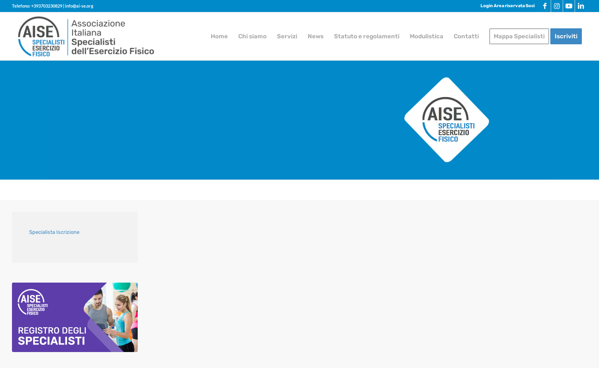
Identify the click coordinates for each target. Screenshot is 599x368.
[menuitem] (505, 6)
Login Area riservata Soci (507, 5)
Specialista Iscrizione (54, 232)
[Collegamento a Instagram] (557, 6)
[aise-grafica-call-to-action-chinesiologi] (75, 317)
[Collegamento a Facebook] (545, 6)
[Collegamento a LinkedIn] (581, 6)
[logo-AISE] (86, 36)
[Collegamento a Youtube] (569, 6)
